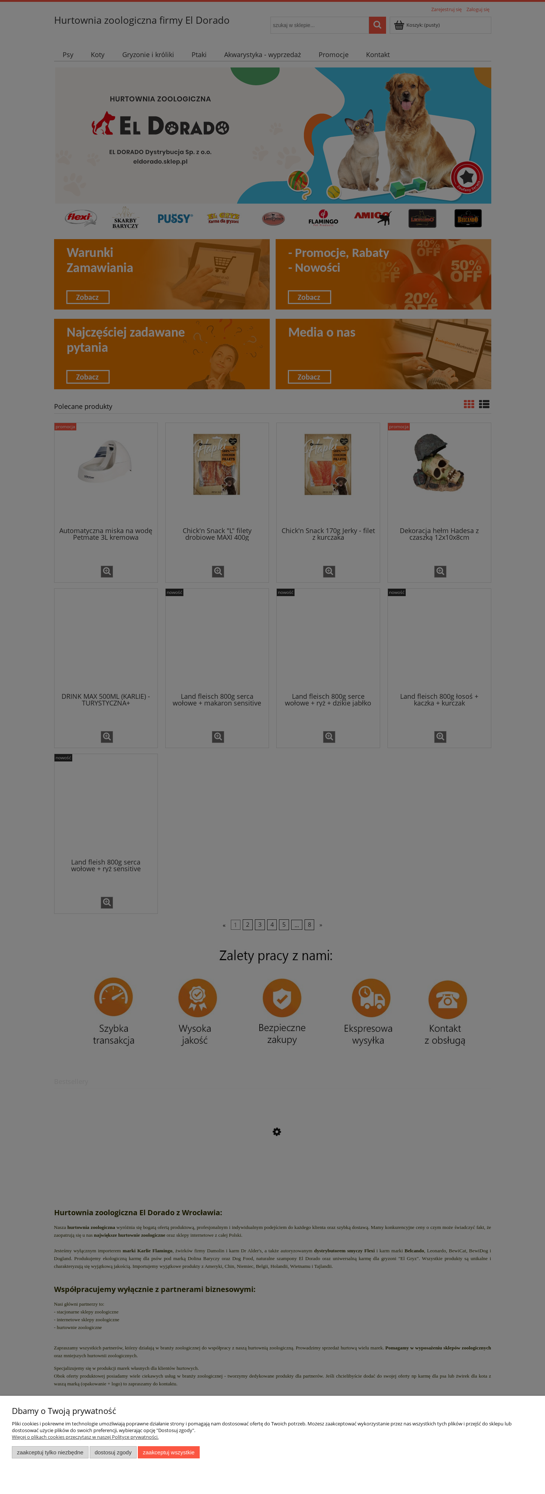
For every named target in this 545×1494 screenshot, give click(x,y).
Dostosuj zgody (113, 1452)
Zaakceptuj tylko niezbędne (50, 1452)
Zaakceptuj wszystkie (169, 1452)
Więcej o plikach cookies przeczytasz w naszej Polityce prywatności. (85, 1437)
